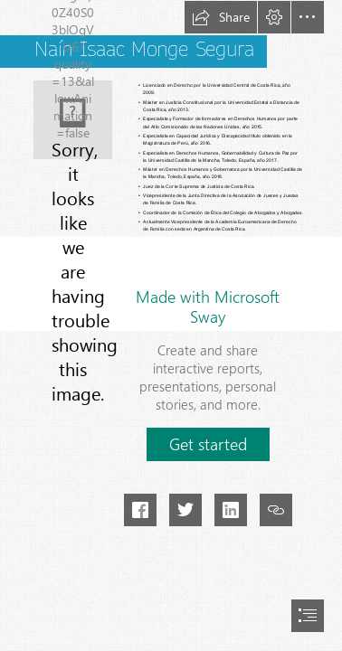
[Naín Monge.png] (73, 120)
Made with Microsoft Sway (208, 306)
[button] (221, 17)
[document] (171, 325)
